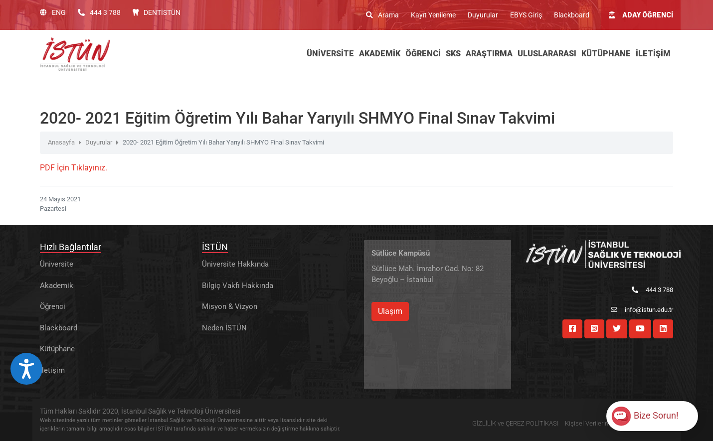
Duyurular (483, 15)
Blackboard (571, 15)
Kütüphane (57, 348)
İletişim (52, 370)
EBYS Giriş (526, 15)
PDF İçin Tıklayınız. (73, 167)
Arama (382, 15)
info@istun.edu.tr (642, 309)
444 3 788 (99, 12)
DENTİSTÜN (156, 12)
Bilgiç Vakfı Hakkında (237, 285)
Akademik (56, 285)
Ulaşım (390, 311)
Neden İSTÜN (224, 327)
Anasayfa (61, 142)
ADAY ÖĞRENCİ (641, 15)
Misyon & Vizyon (229, 306)
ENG (53, 12)
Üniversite (56, 264)
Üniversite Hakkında (235, 264)
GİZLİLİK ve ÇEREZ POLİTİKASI (515, 423)
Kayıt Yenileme (433, 15)
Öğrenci (52, 306)
